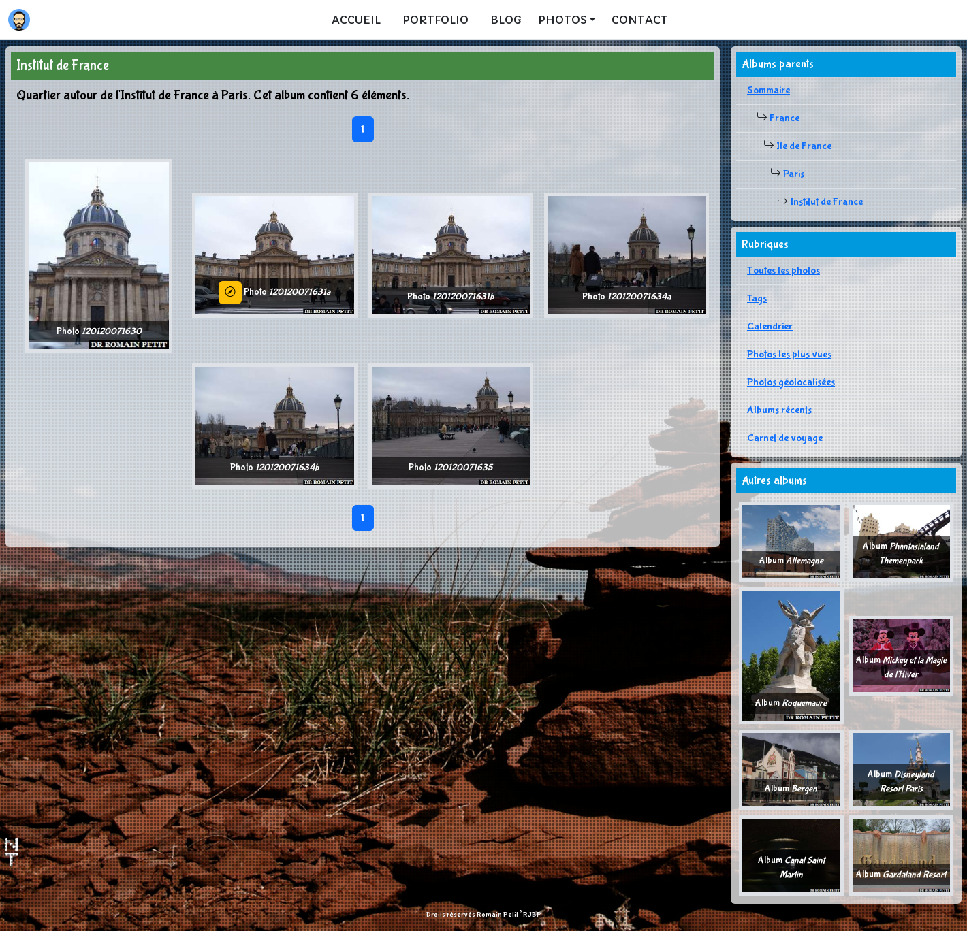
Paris (793, 173)
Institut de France (826, 201)
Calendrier (770, 326)
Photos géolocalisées (791, 382)
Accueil (356, 20)
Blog (506, 20)
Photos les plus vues (789, 354)
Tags (757, 298)
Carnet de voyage (785, 437)
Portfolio (435, 20)
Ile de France (803, 146)
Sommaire (768, 90)
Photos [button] (562, 20)
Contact (640, 20)
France (784, 118)
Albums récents (779, 410)
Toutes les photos (783, 270)
